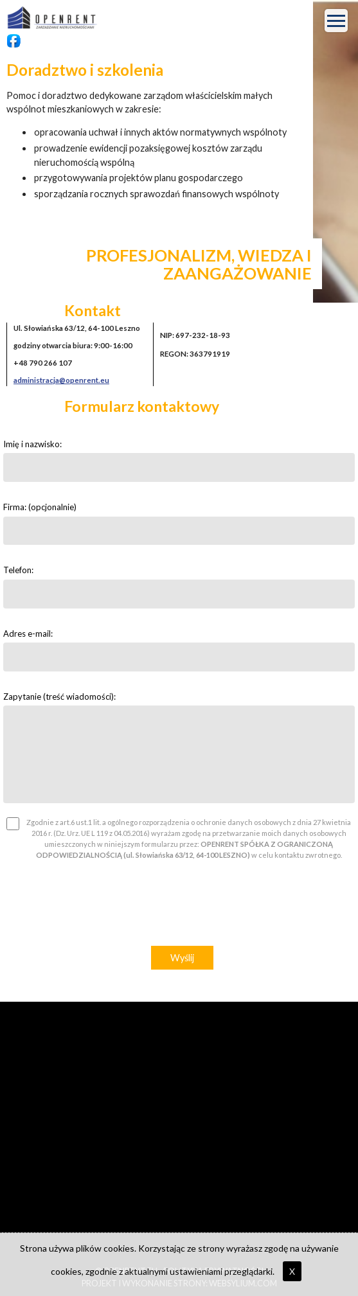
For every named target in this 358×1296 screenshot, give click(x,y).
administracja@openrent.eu (61, 380)
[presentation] (179, 907)
